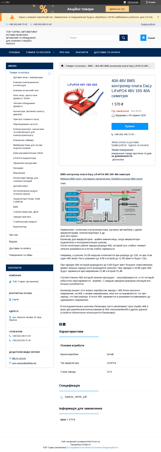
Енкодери (18, 168)
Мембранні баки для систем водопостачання (27, 146)
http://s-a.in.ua (19, 358)
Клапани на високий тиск (26, 90)
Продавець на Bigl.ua (80, 444)
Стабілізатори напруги (25, 221)
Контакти (82, 52)
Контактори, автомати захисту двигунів (28, 113)
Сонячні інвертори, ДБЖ (25, 212)
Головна (14, 52)
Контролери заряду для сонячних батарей (25, 179)
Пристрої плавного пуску (26, 119)
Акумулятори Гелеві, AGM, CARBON (26, 200)
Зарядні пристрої (22, 217)
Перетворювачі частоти (25, 124)
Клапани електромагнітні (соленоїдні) (26, 84)
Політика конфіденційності (105, 447)
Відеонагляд (19, 226)
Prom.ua (96, 441)
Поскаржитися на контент (80, 447)
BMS (90, 66)
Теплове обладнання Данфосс (24, 104)
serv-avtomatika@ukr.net (24, 363)
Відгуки (13, 241)
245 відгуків (132, 2)
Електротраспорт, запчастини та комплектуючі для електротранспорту (28, 132)
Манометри (19, 173)
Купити (130, 126)
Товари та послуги (38, 52)
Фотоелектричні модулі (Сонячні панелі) (25, 192)
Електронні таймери (23, 140)
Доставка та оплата (107, 52)
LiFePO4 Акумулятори (24, 158)
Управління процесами (25, 163)
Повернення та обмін (23, 61)
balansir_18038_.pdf (75, 396)
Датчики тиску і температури (28, 77)
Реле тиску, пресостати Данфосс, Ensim (25, 97)
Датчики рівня (20, 186)
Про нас (64, 52)
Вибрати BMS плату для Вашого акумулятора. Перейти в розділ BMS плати (101, 178)
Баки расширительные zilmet (28, 153)
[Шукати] (123, 38)
